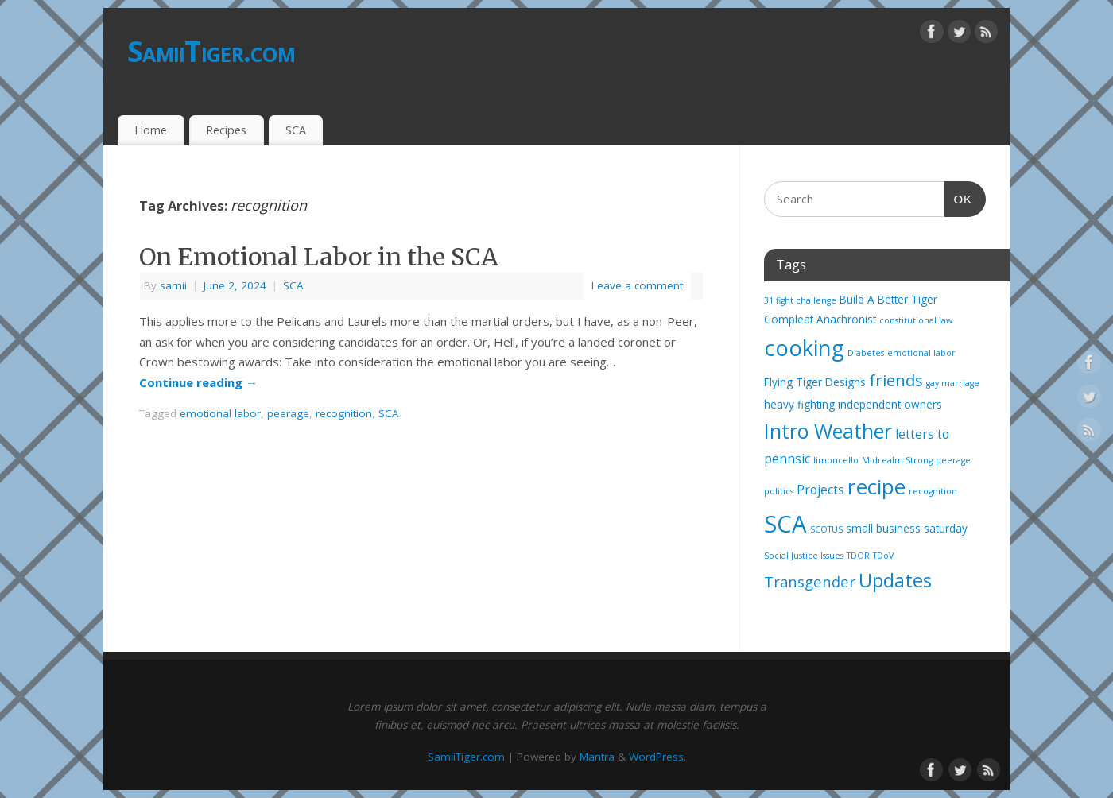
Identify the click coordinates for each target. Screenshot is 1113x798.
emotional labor (220, 413)
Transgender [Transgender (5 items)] (809, 581)
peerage (288, 413)
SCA (295, 130)
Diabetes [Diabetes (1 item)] (865, 352)
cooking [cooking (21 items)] (804, 347)
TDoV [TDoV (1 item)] (883, 555)
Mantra (597, 757)
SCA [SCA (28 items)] (785, 524)
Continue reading (198, 382)
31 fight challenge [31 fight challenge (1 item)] (800, 300)
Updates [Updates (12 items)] (895, 580)
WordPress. (657, 757)
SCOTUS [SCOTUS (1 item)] (826, 529)
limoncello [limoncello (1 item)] (836, 460)
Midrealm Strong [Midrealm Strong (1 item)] (897, 460)
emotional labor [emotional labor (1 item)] (921, 352)
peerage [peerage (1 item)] (953, 460)
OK (958, 197)
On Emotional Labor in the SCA (318, 257)
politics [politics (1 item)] (778, 491)
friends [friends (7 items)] (896, 380)
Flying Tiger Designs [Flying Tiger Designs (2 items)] (815, 382)
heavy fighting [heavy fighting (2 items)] (799, 404)
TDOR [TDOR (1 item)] (858, 555)
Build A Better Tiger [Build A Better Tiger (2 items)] (888, 299)
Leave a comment (637, 285)
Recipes (226, 130)
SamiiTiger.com (211, 51)
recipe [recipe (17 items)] (876, 486)
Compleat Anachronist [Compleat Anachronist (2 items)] (820, 319)
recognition (344, 413)
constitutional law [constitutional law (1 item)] (915, 320)
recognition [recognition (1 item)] (933, 491)
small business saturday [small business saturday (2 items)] (907, 528)
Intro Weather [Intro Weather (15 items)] (828, 430)
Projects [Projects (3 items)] (820, 489)
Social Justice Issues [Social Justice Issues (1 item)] (803, 555)
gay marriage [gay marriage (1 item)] (952, 383)
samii (173, 285)
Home (150, 130)
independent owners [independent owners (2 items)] (890, 404)
